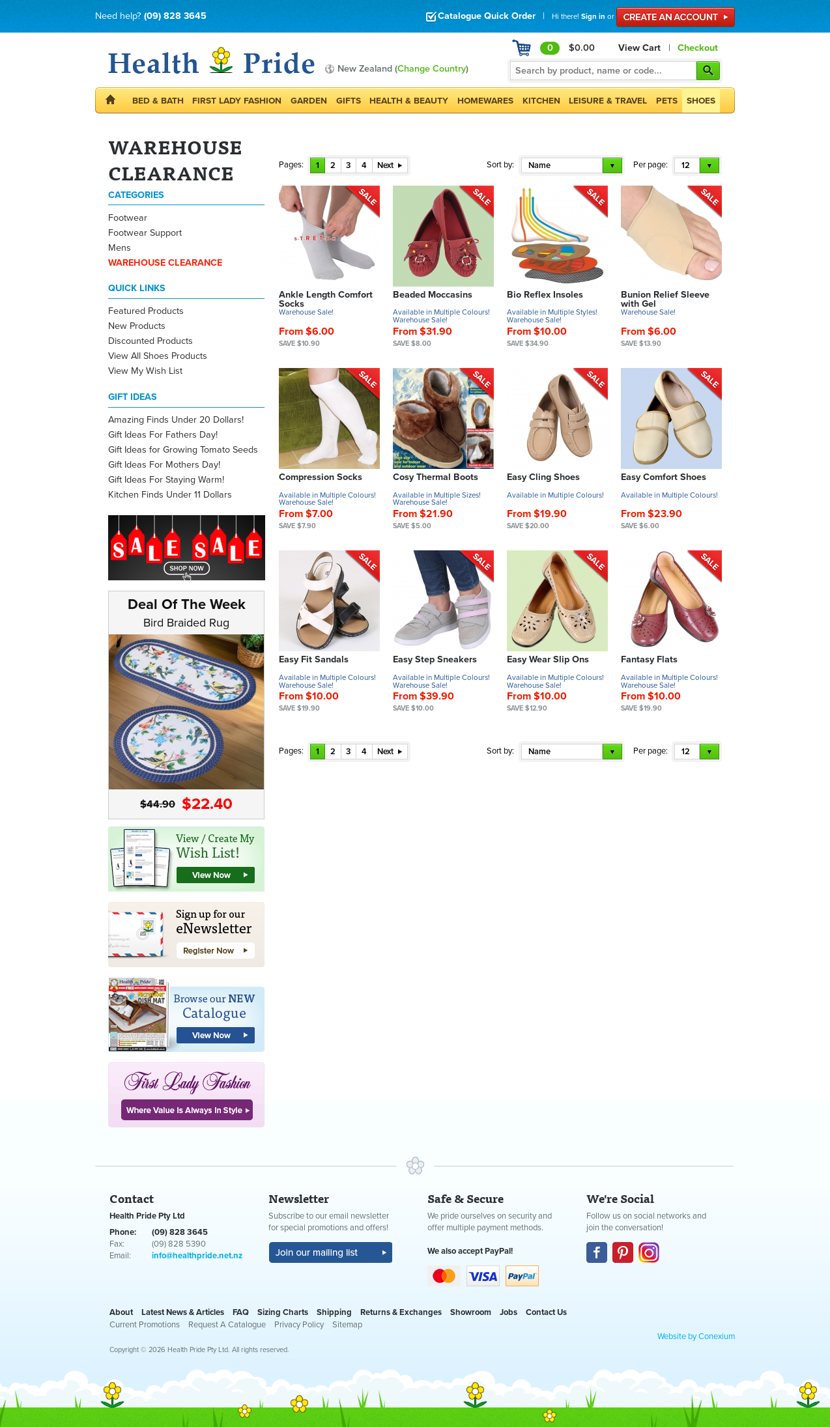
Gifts (348, 100)
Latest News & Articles (182, 1312)
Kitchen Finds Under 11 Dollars (170, 494)
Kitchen (541, 100)
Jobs (508, 1312)
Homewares (485, 100)
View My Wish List (145, 370)
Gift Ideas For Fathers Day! (163, 434)
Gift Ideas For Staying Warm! (166, 479)
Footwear (127, 217)
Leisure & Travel (608, 100)
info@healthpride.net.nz (197, 1255)
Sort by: (500, 165)
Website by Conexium (696, 1336)
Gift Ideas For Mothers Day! (164, 464)
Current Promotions (144, 1325)
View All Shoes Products (157, 355)
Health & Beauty (408, 100)
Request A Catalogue (227, 1325)
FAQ (241, 1312)
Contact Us (546, 1312)
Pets (667, 100)
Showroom (470, 1312)
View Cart (639, 47)
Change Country (431, 68)
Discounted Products (150, 340)
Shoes (701, 100)
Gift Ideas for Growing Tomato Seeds (183, 449)
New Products (136, 326)
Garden (309, 100)
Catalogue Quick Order (480, 15)
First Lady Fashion (236, 100)
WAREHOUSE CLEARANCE (165, 262)
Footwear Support (145, 232)
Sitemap (347, 1325)
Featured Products (146, 311)
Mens (119, 247)
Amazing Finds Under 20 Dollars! (176, 419)
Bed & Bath (158, 100)
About (121, 1312)
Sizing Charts (282, 1312)
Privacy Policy (299, 1325)
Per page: (650, 165)
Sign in (593, 16)
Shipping (334, 1312)
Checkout (698, 47)
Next (389, 165)
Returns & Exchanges (401, 1312)
